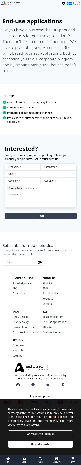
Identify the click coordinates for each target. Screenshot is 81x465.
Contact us (18, 293)
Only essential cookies (40, 434)
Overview (18, 345)
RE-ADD (47, 283)
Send (40, 216)
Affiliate (47, 327)
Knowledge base (22, 283)
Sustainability (51, 293)
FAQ (14, 288)
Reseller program (53, 317)
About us (48, 298)
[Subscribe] (40, 262)
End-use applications (55, 322)
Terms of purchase (23, 327)
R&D (45, 288)
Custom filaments (53, 332)
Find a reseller (20, 317)
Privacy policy (20, 322)
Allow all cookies (40, 444)
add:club (17, 350)
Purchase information (25, 332)
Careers (47, 304)
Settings (17, 355)
